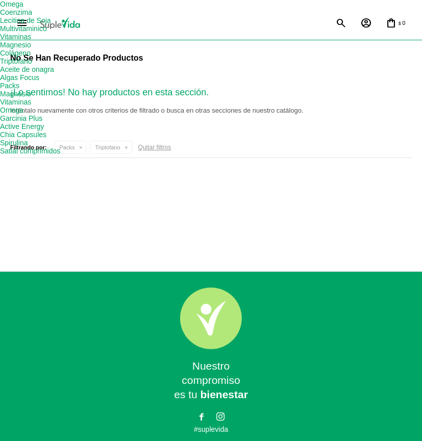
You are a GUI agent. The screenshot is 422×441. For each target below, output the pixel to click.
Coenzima (16, 12)
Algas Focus (19, 77)
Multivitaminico (23, 28)
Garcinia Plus (21, 118)
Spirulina (14, 143)
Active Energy (22, 126)
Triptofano (107, 148)
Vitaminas (15, 37)
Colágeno (15, 53)
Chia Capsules (23, 135)
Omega (11, 4)
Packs (67, 148)
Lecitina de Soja (25, 20)
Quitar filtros (154, 147)
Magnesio (15, 45)
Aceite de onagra (27, 69)
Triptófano (16, 61)
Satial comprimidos (30, 151)
